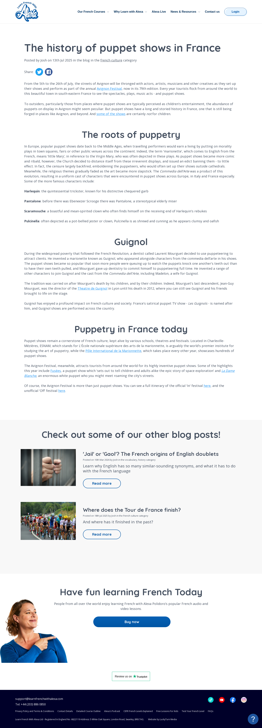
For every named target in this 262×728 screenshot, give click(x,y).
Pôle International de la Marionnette (113, 351)
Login (235, 11)
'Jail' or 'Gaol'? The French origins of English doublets (151, 453)
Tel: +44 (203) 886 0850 (30, 704)
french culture (111, 60)
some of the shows (110, 114)
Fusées (55, 371)
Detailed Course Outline (88, 711)
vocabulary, (131, 459)
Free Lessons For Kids (167, 711)
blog (86, 60)
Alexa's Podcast (112, 711)
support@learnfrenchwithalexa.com (39, 699)
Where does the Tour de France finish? (132, 509)
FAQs (210, 711)
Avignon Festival (109, 88)
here (207, 386)
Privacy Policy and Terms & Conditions (34, 711)
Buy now (132, 622)
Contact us (212, 11)
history (142, 459)
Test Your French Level (193, 711)
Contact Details (65, 711)
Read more (102, 483)
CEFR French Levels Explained (138, 711)
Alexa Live (159, 11)
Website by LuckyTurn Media (162, 719)
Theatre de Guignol (92, 288)
